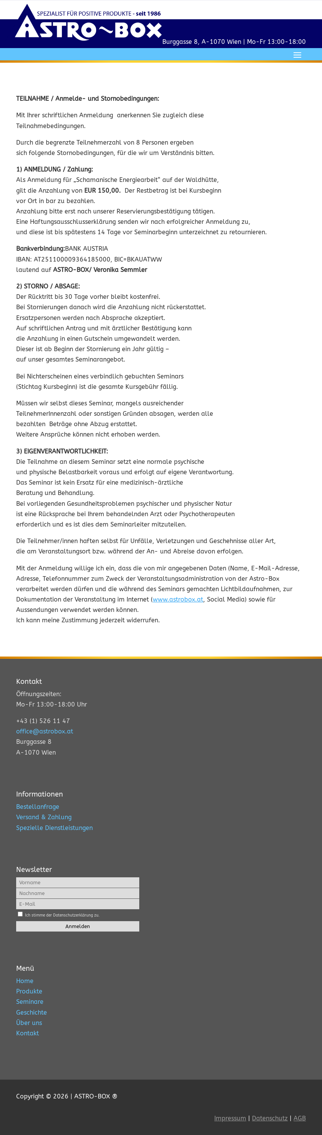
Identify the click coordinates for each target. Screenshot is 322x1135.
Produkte (29, 991)
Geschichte (31, 1012)
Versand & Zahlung (44, 817)
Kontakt (27, 1033)
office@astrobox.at (44, 731)
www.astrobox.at (178, 599)
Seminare (29, 1001)
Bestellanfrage (37, 806)
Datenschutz (270, 1118)
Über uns (29, 1023)
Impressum (230, 1118)
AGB (300, 1118)
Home (24, 981)
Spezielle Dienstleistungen (54, 828)
